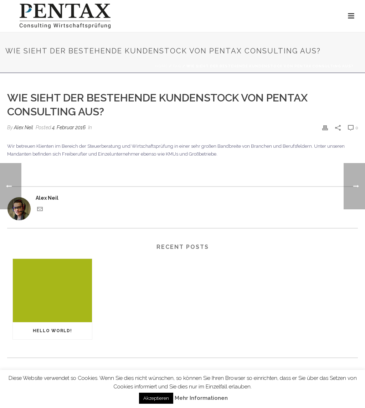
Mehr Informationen (201, 398)
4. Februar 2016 (69, 127)
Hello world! (52, 330)
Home (161, 66)
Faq (177, 66)
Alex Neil (23, 127)
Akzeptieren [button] (156, 398)
